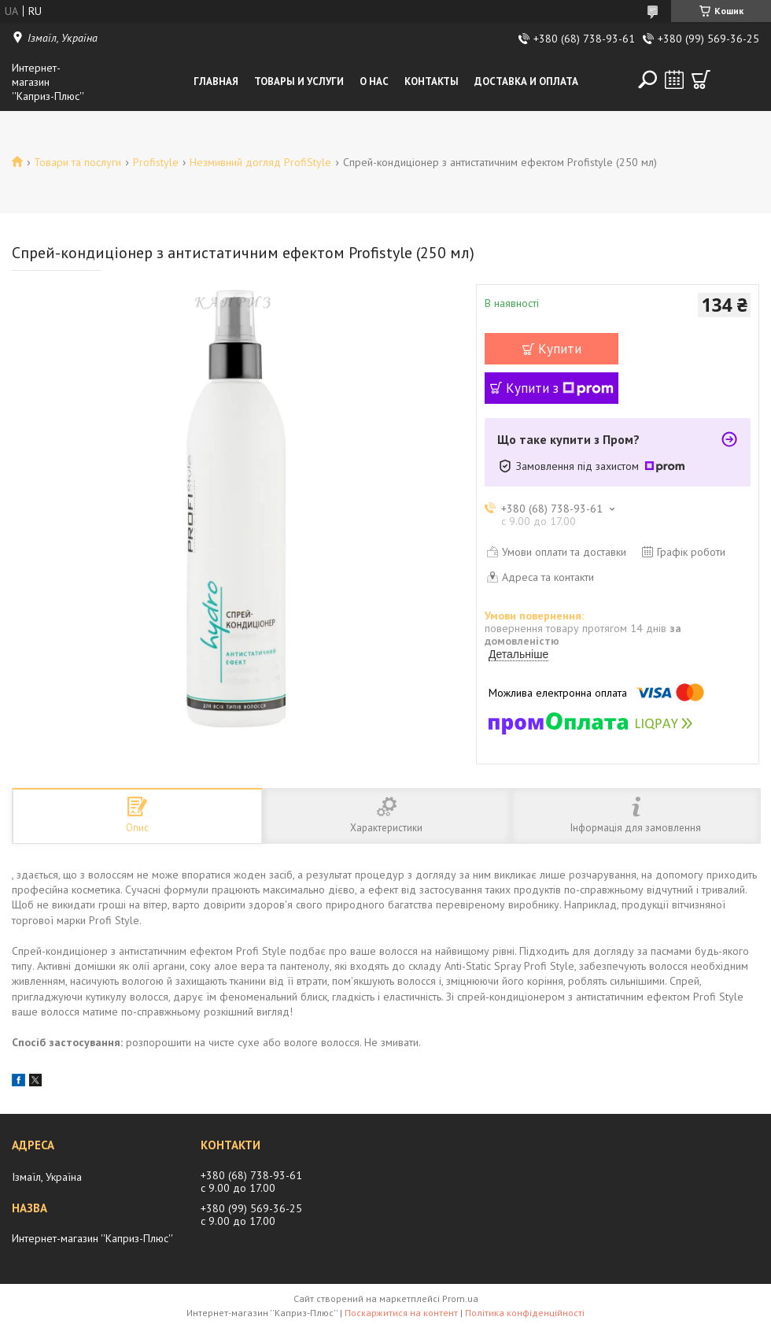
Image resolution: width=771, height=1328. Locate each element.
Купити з (560, 388)
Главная (216, 81)
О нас (374, 81)
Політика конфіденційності (525, 1313)
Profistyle (156, 162)
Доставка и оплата (526, 81)
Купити (559, 348)
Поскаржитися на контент (401, 1313)
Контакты (431, 81)
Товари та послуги (77, 162)
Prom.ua (460, 1298)
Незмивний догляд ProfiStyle (260, 162)
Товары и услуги (299, 81)
